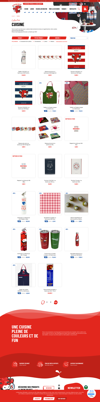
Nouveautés (73, 9)
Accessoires (38, 41)
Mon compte (78, 4)
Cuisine (26, 9)
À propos (70, 4)
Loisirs (32, 9)
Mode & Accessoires (54, 9)
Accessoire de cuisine (25, 41)
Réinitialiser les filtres (61, 41)
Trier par (79, 38)
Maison (52, 41)
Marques (65, 9)
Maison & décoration (41, 9)
